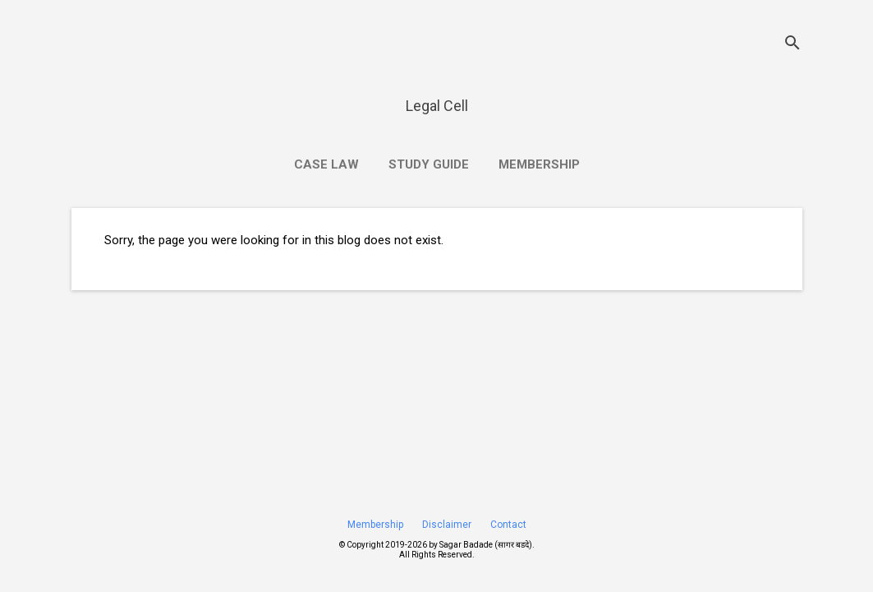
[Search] (792, 45)
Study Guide (428, 164)
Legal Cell (437, 105)
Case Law (326, 164)
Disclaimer (446, 524)
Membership (539, 164)
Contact (508, 524)
